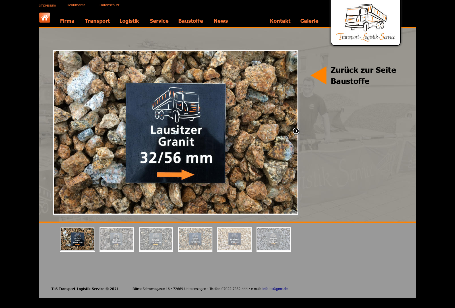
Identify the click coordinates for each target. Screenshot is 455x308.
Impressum (47, 5)
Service (159, 20)
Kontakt (280, 20)
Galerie (309, 20)
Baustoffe (190, 20)
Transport (97, 20)
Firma (67, 20)
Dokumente (76, 5)
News (221, 20)
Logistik (129, 20)
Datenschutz (109, 5)
